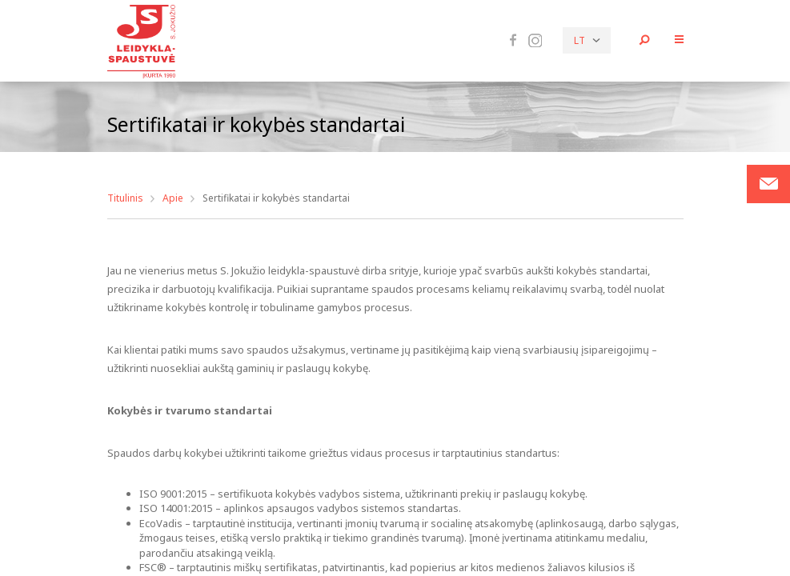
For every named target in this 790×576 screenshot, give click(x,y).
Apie (172, 198)
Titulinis (125, 198)
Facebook (513, 40)
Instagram (535, 41)
